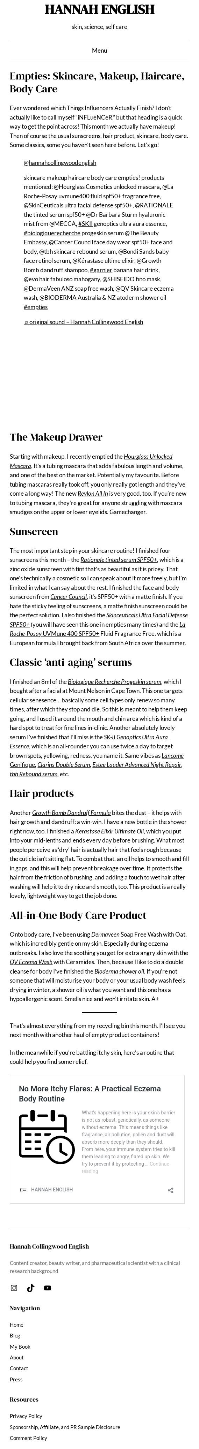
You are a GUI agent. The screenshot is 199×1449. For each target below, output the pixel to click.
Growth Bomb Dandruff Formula (71, 812)
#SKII (85, 223)
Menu (99, 50)
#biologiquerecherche (52, 233)
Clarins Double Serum (63, 764)
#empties (36, 307)
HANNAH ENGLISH (99, 9)
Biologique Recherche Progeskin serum (114, 681)
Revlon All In (93, 493)
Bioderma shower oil (119, 971)
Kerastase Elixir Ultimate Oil (109, 831)
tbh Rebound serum (33, 774)
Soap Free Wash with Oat (138, 934)
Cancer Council (68, 596)
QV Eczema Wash (31, 962)
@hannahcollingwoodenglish (60, 162)
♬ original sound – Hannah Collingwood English (83, 322)
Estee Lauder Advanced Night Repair (136, 764)
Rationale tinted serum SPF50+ (118, 559)
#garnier (101, 270)
